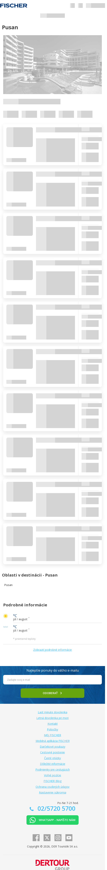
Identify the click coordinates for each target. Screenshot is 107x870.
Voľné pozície (52, 775)
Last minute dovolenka (52, 712)
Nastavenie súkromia (52, 792)
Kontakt (53, 724)
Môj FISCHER (52, 735)
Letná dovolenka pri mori (52, 718)
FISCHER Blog (52, 781)
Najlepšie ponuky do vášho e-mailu (52, 670)
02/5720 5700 (55, 808)
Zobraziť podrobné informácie (52, 650)
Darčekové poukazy (52, 746)
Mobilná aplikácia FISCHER (53, 741)
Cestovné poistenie (52, 752)
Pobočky (52, 729)
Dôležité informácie (52, 764)
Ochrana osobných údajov (52, 787)
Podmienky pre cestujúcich (52, 769)
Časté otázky (52, 758)
